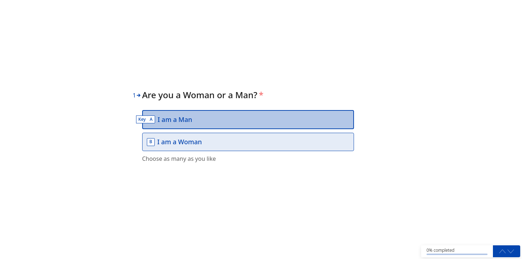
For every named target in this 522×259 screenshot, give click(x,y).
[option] (248, 119)
